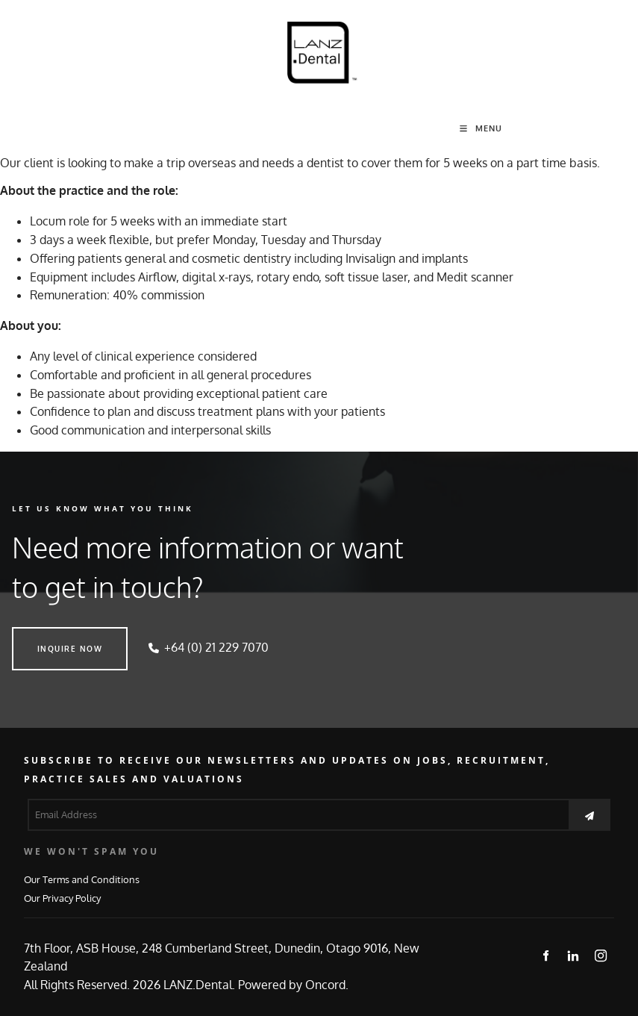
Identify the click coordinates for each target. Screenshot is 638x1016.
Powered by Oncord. (293, 984)
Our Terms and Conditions (82, 879)
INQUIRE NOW (45, 636)
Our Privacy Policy (62, 897)
